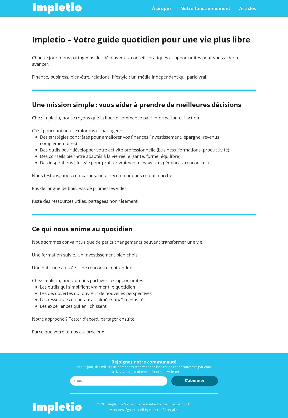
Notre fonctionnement (205, 8)
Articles (247, 8)
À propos (162, 8)
